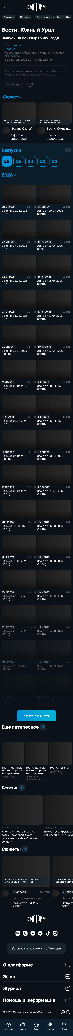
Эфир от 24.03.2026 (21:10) (50, 632)
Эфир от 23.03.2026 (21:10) (14, 632)
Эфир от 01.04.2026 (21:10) (50, 492)
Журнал (36, 988)
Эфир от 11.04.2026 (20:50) (14, 352)
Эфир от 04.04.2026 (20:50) (15, 457)
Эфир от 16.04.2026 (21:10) (14, 282)
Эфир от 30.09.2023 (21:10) (19, 136)
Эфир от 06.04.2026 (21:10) (50, 422)
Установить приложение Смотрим (36, 948)
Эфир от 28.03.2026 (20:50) (50, 562)
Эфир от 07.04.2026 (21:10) (14, 422)
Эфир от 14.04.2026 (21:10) (14, 317)
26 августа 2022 (10, 827)
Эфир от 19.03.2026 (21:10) (14, 703)
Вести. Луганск (59, 767)
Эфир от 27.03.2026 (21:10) (14, 597)
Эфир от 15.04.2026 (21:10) (50, 282)
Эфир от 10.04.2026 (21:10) (50, 352)
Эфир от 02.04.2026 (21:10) (15, 492)
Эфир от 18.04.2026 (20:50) (50, 247)
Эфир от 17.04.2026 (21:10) (14, 247)
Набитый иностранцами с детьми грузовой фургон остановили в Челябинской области (19, 836)
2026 (15, 175)
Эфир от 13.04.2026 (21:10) (50, 317)
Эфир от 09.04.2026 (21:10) (15, 387)
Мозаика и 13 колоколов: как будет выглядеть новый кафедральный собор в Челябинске (17, 121)
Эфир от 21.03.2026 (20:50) (14, 668)
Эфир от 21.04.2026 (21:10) (14, 212)
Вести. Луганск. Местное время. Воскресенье (12, 770)
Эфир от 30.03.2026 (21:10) (14, 562)
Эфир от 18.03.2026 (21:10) (50, 703)
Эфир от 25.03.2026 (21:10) (50, 597)
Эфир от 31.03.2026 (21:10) (14, 527)
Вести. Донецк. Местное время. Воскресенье (36, 770)
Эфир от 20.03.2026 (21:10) (50, 668)
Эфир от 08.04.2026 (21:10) (50, 387)
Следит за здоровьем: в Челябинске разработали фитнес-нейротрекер (50, 121)
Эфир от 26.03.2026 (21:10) (50, 527)
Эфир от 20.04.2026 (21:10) (50, 212)
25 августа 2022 (53, 827)
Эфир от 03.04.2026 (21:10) (50, 457)
